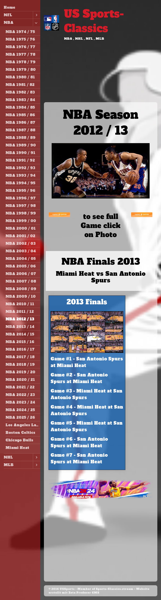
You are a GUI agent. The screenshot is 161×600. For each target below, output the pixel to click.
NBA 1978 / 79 (20, 62)
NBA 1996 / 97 (21, 198)
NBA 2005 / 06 (21, 266)
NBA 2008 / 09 (21, 288)
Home (9, 7)
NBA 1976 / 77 (20, 46)
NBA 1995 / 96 (20, 190)
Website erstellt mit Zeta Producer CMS (99, 590)
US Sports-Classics (94, 21)
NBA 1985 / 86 (20, 115)
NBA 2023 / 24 (20, 402)
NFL (8, 15)
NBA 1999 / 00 (21, 220)
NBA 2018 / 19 (20, 364)
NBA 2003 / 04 (21, 251)
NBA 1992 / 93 (20, 167)
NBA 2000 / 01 (21, 228)
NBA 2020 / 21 (20, 379)
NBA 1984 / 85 (20, 107)
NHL (8, 457)
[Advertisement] (100, 74)
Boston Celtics (20, 432)
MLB (9, 464)
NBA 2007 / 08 (21, 281)
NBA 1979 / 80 (21, 69)
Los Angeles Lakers (23, 425)
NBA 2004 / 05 (21, 258)
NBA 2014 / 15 (20, 334)
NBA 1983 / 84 (20, 99)
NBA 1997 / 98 (21, 205)
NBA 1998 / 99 (21, 213)
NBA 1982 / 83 (20, 92)
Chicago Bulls (19, 440)
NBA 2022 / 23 (20, 394)
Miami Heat (17, 447)
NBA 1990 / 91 (20, 152)
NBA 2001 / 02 (20, 236)
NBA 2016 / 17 (20, 349)
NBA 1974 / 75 (20, 31)
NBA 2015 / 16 (20, 341)
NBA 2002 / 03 (21, 243)
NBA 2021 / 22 (20, 387)
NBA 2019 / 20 (20, 372)
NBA (8, 22)
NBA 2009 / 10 (21, 296)
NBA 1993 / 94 (20, 175)
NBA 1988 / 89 (20, 137)
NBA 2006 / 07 (21, 273)
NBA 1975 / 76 (20, 39)
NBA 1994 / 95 (20, 183)
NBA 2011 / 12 (20, 311)
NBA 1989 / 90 (21, 145)
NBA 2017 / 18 (20, 357)
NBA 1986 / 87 (20, 122)
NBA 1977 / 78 (20, 54)
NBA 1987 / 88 (20, 130)
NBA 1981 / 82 (20, 84)
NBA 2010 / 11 (20, 304)
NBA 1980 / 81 (20, 77)
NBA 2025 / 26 (20, 417)
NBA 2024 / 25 (20, 409)
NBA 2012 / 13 (20, 319)
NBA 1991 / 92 (20, 160)
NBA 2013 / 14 (20, 326)
